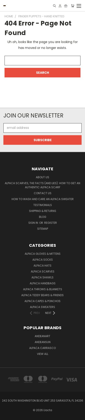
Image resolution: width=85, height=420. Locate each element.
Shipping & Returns (42, 211)
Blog (42, 217)
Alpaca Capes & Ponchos (42, 301)
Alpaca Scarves (42, 271)
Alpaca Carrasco (42, 348)
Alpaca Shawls (42, 277)
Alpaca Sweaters (42, 307)
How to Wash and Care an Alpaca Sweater (43, 199)
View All (42, 354)
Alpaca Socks (42, 260)
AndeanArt (42, 336)
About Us (42, 177)
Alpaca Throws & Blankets (42, 289)
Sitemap (42, 229)
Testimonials (42, 205)
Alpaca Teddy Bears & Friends (42, 295)
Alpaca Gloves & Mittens (43, 254)
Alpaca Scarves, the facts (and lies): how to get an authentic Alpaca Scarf (42, 185)
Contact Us (42, 193)
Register (50, 223)
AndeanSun (43, 342)
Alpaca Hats (42, 265)
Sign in (33, 223)
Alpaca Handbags (43, 283)
